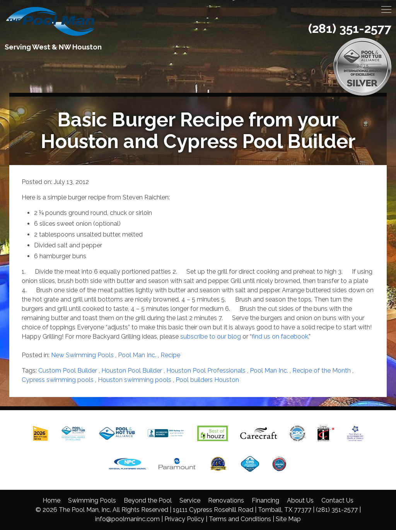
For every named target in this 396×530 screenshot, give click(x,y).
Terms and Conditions (240, 519)
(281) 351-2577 (349, 28)
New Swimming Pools (82, 355)
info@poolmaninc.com (127, 519)
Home (51, 500)
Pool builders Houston (207, 379)
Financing (265, 500)
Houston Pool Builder (131, 370)
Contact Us (337, 500)
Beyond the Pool (148, 500)
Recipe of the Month (321, 370)
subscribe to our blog (211, 336)
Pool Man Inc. (137, 355)
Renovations (226, 500)
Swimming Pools (92, 500)
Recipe (170, 355)
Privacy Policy (184, 519)
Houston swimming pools (134, 379)
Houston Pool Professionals (206, 370)
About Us (300, 500)
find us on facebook (280, 336)
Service (189, 500)
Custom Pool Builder (67, 370)
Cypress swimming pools (58, 379)
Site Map (288, 519)
